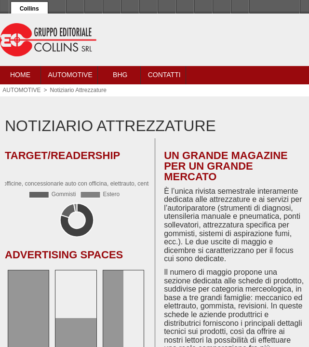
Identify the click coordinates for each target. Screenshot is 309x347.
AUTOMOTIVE (21, 90)
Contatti (164, 75)
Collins (29, 8)
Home (20, 75)
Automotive (70, 75)
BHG (120, 75)
